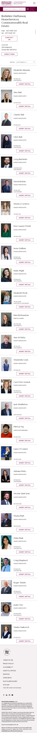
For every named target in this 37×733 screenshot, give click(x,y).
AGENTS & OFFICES (9, 671)
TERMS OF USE (8, 660)
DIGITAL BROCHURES (10, 681)
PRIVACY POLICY (8, 663)
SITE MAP (6, 685)
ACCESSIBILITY (8, 667)
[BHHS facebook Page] (4, 695)
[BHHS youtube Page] (13, 695)
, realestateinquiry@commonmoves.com (17, 730)
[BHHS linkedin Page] (7, 695)
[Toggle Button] (34, 3)
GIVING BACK (7, 678)
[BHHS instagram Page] (10, 695)
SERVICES (6, 674)
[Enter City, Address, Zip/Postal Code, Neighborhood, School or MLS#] (14, 9)
